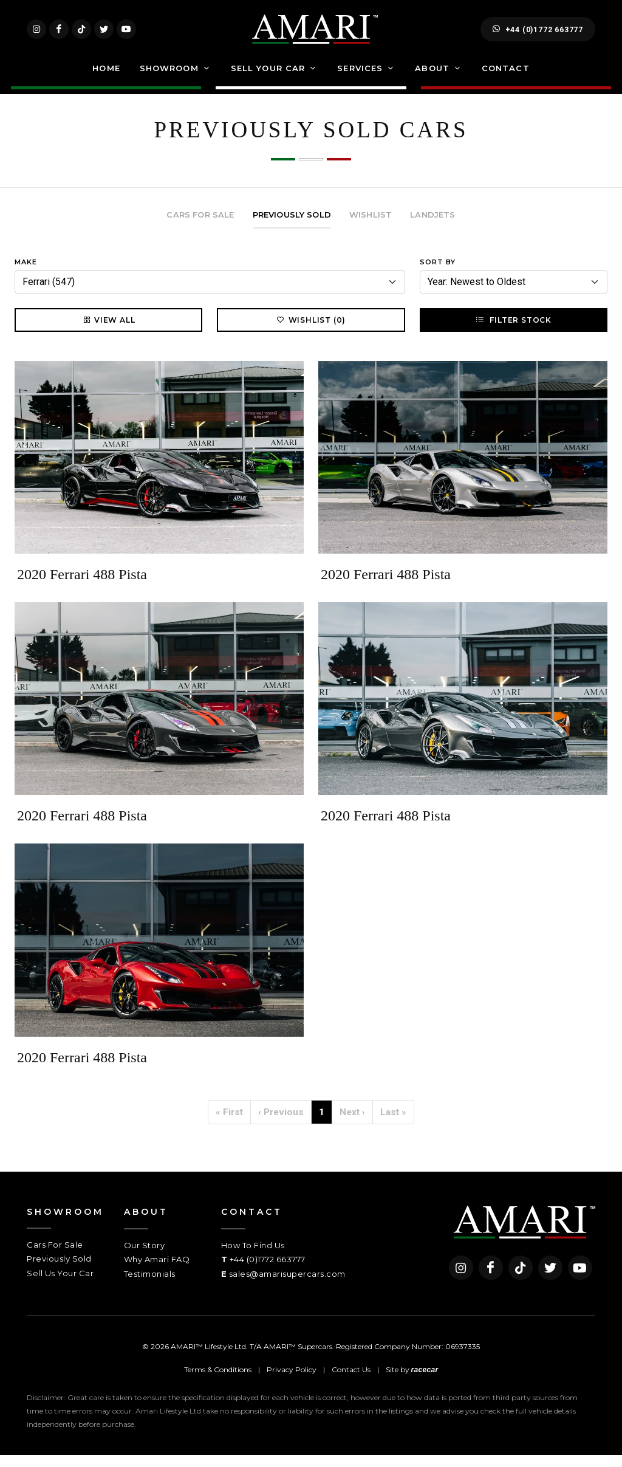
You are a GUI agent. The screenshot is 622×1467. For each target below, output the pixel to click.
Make (26, 274)
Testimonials (150, 1286)
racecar (425, 1382)
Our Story (144, 1257)
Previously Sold (59, 1271)
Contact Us (351, 1381)
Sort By (438, 274)
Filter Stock (514, 332)
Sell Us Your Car (60, 1285)
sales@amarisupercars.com (287, 1286)
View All (108, 332)
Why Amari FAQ (157, 1271)
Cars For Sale (55, 1257)
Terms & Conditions (217, 1381)
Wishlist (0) (311, 332)
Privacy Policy (291, 1381)
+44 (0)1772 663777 (538, 35)
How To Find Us (253, 1257)
